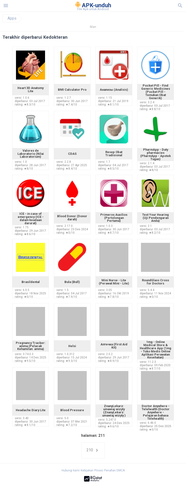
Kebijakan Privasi (92, 470)
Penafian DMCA (114, 470)
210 (93, 450)
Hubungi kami (71, 470)
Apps (12, 18)
